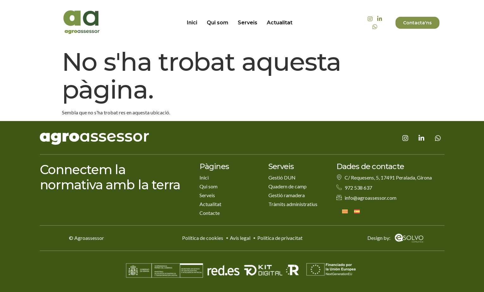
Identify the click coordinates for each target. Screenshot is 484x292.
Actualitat (279, 23)
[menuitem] (345, 211)
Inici (192, 23)
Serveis (247, 23)
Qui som (217, 23)
